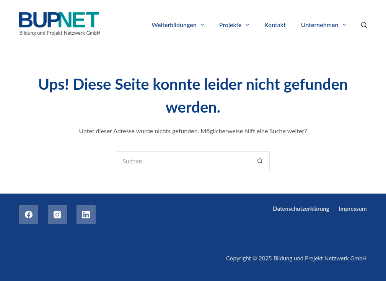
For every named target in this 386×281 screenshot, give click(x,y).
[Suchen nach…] (184, 160)
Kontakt (275, 24)
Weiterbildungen (179, 24)
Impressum (353, 208)
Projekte (235, 24)
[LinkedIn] (86, 214)
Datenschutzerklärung (301, 208)
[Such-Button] (260, 160)
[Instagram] (57, 214)
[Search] (364, 25)
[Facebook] (28, 214)
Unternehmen (325, 24)
